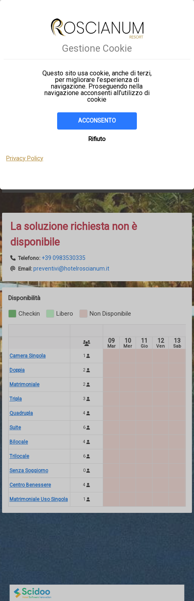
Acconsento (97, 120)
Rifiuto (97, 139)
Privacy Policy (24, 158)
